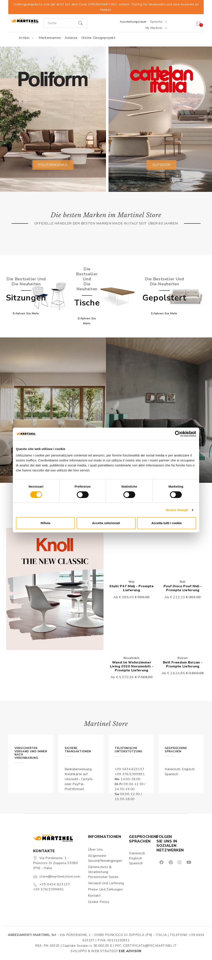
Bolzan (183, 658)
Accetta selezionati (106, 523)
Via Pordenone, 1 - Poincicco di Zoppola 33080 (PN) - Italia (55, 863)
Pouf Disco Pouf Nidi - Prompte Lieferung (183, 588)
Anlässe (71, 38)
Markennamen (50, 38)
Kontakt (94, 895)
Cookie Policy (98, 902)
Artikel (27, 38)
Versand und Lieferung (106, 883)
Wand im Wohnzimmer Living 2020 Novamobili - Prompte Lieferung (131, 666)
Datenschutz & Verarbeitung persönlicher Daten (103, 872)
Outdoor (161, 165)
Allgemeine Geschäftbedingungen (105, 858)
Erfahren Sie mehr (26, 313)
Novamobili (132, 658)
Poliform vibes (53, 165)
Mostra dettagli (177, 510)
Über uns (95, 849)
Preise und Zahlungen (105, 889)
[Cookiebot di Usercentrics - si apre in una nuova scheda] (178, 434)
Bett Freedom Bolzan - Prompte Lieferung (183, 664)
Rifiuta (45, 523)
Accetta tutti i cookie (166, 523)
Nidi (183, 582)
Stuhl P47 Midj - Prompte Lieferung (131, 588)
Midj (132, 582)
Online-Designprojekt (98, 38)
